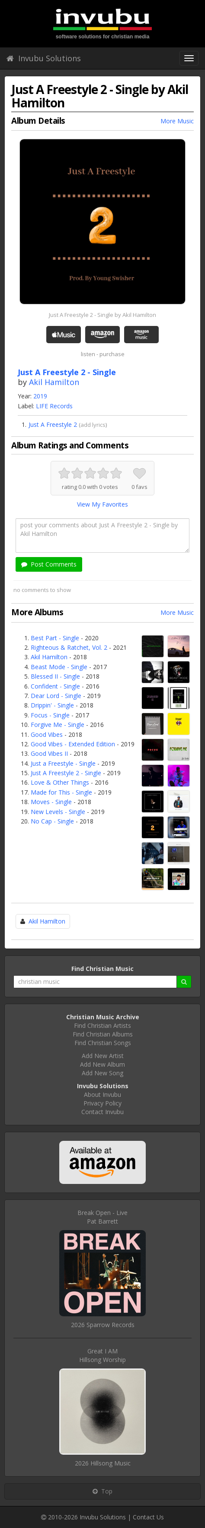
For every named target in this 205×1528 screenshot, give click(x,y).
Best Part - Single (55, 638)
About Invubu (102, 1094)
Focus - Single (50, 715)
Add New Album (102, 1064)
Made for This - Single (61, 792)
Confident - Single (55, 686)
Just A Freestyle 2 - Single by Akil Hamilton (102, 315)
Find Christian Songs (102, 1043)
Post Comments (49, 564)
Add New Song (102, 1073)
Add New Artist (103, 1056)
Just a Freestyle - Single (63, 763)
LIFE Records (54, 406)
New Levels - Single (58, 812)
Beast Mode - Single (59, 667)
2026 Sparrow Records (103, 1325)
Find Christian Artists (102, 1025)
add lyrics (93, 425)
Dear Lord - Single (56, 696)
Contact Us (148, 1517)
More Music (177, 121)
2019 (40, 396)
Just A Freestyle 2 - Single (66, 773)
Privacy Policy (102, 1103)
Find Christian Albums (103, 1034)
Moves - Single (51, 802)
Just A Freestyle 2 (53, 424)
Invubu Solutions (43, 58)
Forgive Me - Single (57, 724)
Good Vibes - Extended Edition (73, 744)
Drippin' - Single (52, 705)
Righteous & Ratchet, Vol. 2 (69, 647)
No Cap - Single (52, 821)
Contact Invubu (102, 1112)
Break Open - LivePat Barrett (102, 1217)
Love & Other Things (60, 782)
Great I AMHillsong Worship (102, 1355)
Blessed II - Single (55, 676)
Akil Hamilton (54, 382)
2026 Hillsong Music (103, 1463)
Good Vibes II (49, 753)
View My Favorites (102, 504)
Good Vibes (47, 734)
